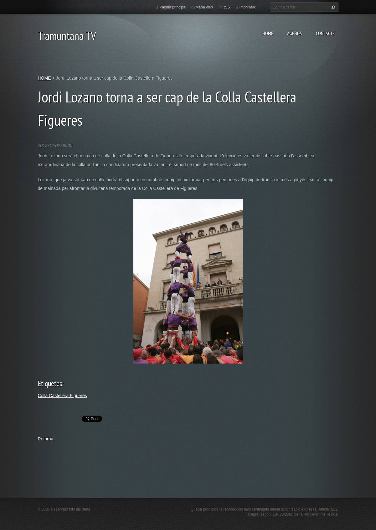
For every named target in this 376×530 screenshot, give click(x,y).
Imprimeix (248, 7)
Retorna (46, 438)
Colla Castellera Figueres (62, 395)
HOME (267, 33)
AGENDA (294, 33)
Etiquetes (50, 383)
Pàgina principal (172, 7)
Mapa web (204, 7)
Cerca (332, 7)
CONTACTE (325, 33)
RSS (226, 7)
